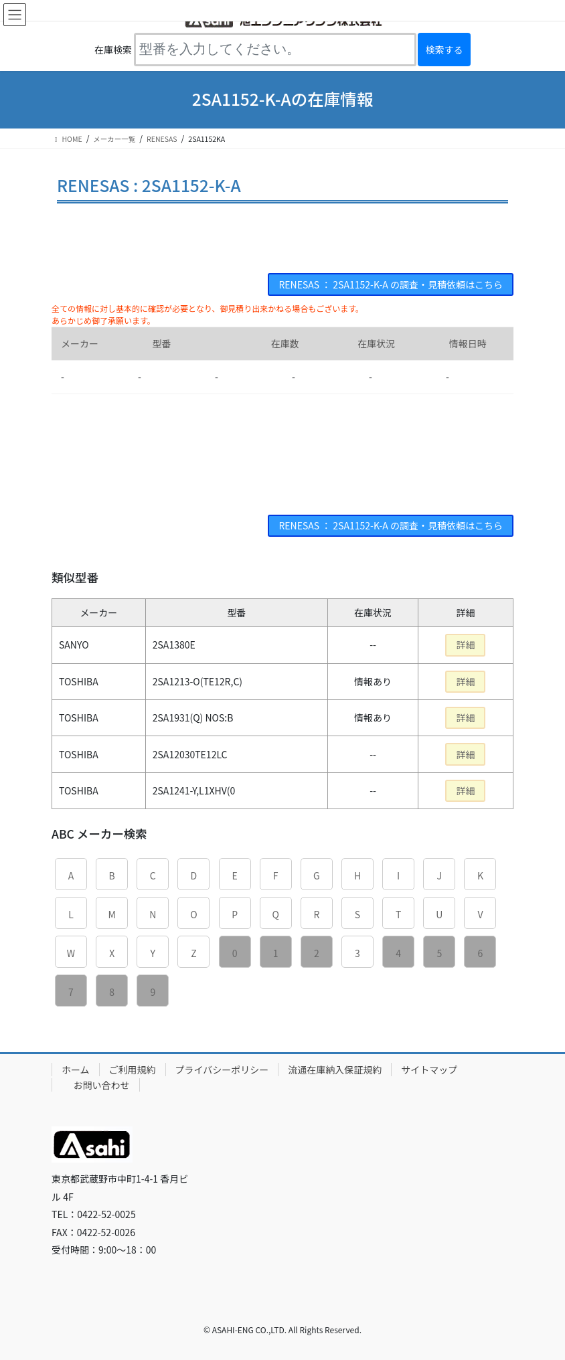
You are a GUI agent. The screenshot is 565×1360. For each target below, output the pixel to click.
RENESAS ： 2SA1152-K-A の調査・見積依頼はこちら (390, 284)
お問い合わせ (102, 1085)
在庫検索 (113, 49)
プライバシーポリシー (222, 1069)
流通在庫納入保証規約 (335, 1069)
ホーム (76, 1069)
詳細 (465, 644)
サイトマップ (429, 1069)
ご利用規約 (132, 1069)
